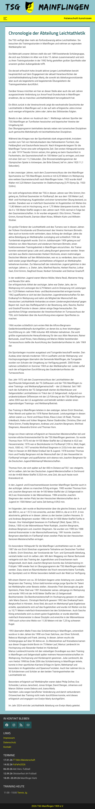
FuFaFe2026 (19, 764)
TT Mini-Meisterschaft (24, 760)
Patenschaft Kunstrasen (78, 18)
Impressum (9, 738)
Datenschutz (9, 742)
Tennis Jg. (22, 792)
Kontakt (7, 747)
